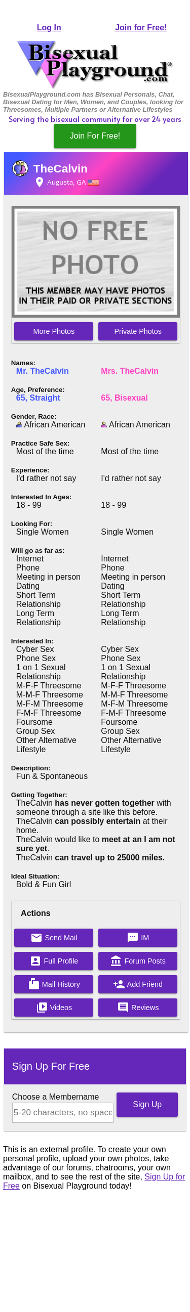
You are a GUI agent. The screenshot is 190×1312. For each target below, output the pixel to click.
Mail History (54, 984)
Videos (54, 1007)
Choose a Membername (55, 1096)
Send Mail (53, 938)
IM (138, 938)
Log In (49, 27)
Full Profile (53, 961)
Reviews (138, 1007)
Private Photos (138, 331)
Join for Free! (141, 27)
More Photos (54, 331)
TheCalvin (60, 168)
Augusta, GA (66, 182)
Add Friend (138, 984)
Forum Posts (138, 961)
